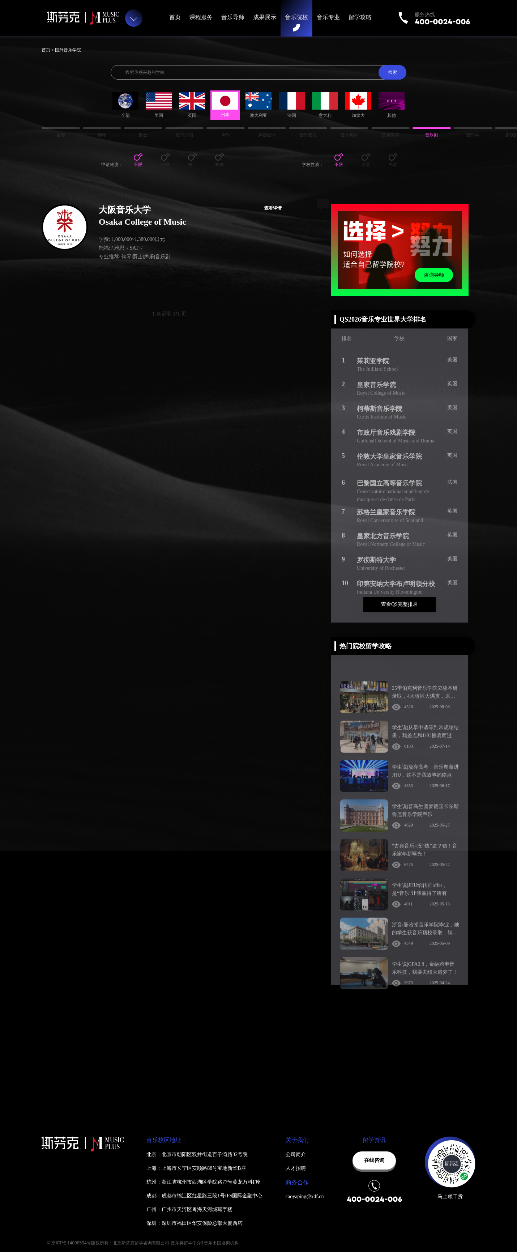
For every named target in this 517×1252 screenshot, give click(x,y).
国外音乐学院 (68, 49)
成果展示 (264, 17)
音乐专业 (328, 17)
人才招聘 (296, 1168)
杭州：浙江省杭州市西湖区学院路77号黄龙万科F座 (203, 1182)
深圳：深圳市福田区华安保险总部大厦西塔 (194, 1223)
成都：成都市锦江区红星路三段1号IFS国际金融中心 (204, 1195)
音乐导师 (232, 17)
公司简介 (296, 1154)
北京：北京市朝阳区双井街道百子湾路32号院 (197, 1154)
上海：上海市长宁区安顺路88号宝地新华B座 (196, 1168)
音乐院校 (296, 17)
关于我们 (297, 1140)
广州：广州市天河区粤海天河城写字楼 (189, 1209)
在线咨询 (374, 1160)
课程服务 (201, 17)
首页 (175, 17)
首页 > (48, 49)
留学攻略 (360, 17)
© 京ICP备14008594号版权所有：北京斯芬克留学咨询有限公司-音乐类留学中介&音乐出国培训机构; (143, 1242)
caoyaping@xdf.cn (305, 1196)
